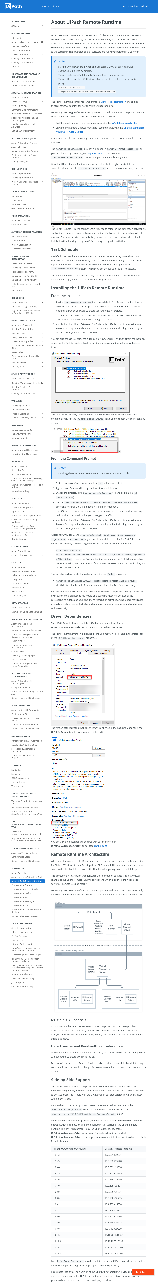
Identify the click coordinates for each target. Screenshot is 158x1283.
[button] (98, 199)
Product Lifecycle (51, 6)
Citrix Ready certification (113, 101)
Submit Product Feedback (135, 6)
